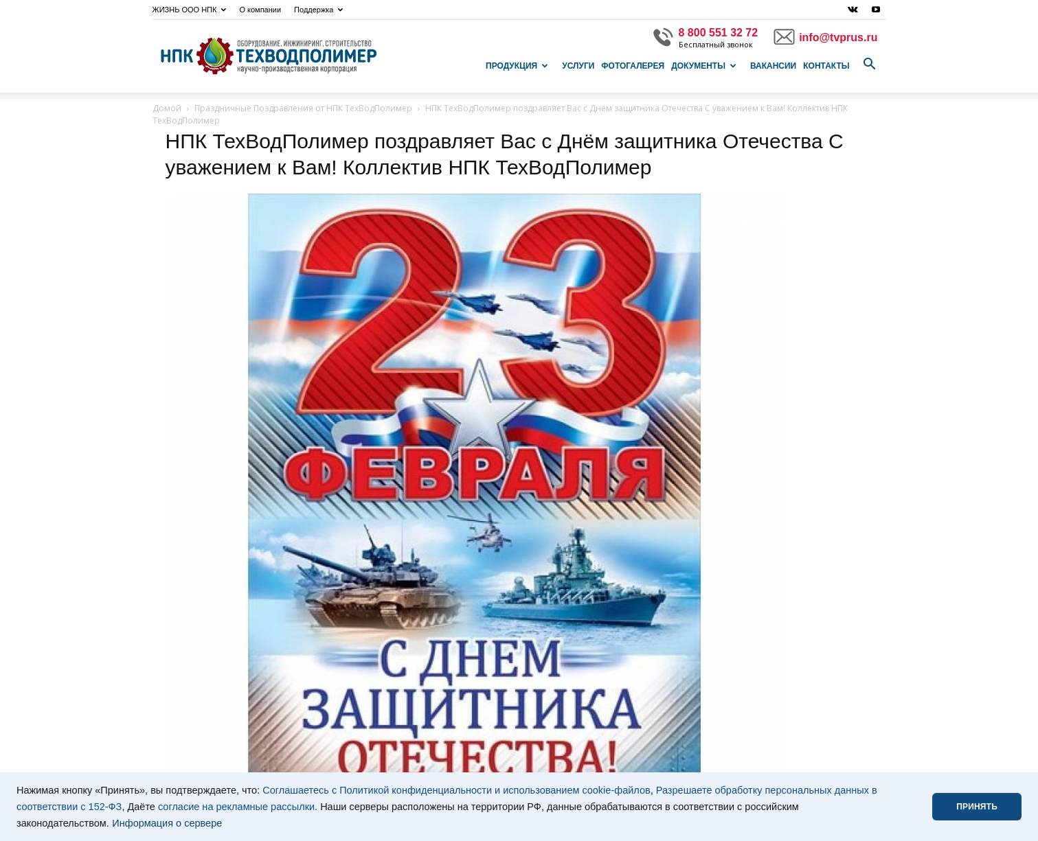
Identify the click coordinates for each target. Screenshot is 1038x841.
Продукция (517, 66)
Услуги (578, 66)
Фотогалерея (632, 66)
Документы (703, 66)
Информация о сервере (167, 823)
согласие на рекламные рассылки (236, 806)
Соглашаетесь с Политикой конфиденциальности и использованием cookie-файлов (456, 790)
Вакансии (773, 66)
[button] (869, 64)
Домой (167, 108)
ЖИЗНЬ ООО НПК (190, 9)
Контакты (826, 66)
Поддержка (318, 9)
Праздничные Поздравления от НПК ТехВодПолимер (303, 108)
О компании (260, 9)
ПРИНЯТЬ (976, 806)
